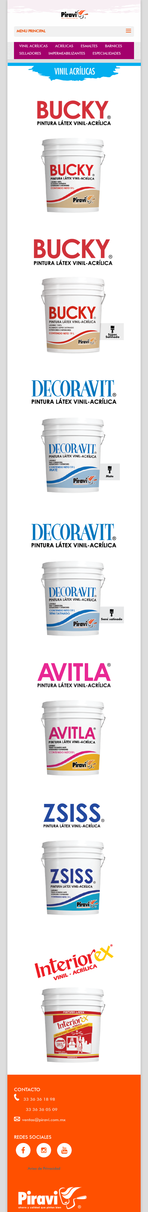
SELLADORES (30, 53)
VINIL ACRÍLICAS (33, 45)
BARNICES (113, 45)
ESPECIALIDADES (107, 53)
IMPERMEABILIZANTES (67, 53)
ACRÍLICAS (64, 45)
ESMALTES (89, 45)
